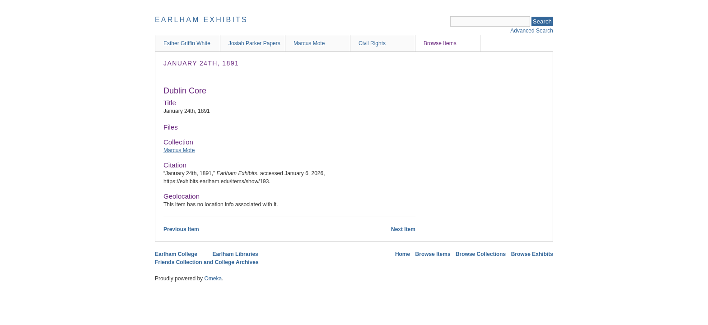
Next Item (403, 229)
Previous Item (181, 229)
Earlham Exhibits (201, 19)
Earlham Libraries (235, 254)
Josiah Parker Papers (254, 43)
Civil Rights (372, 43)
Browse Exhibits (532, 254)
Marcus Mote (309, 43)
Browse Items (440, 43)
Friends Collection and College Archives (207, 262)
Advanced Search (531, 31)
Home (402, 254)
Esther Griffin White (186, 43)
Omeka (213, 278)
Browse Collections (481, 254)
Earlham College (176, 254)
